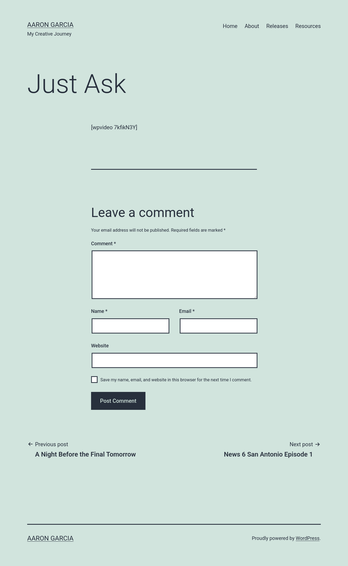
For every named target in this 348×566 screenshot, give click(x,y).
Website (100, 345)
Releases (277, 26)
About (252, 26)
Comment (103, 243)
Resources (308, 26)
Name (99, 311)
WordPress (307, 538)
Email (187, 311)
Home (230, 26)
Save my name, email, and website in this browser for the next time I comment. (176, 379)
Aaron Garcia (50, 25)
